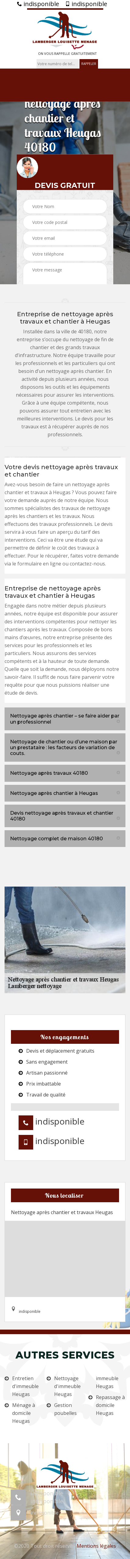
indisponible (38, 4)
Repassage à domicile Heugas (110, 1405)
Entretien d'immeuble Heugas (25, 1386)
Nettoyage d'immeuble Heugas (67, 1386)
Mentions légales (96, 1546)
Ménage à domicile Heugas (23, 1413)
